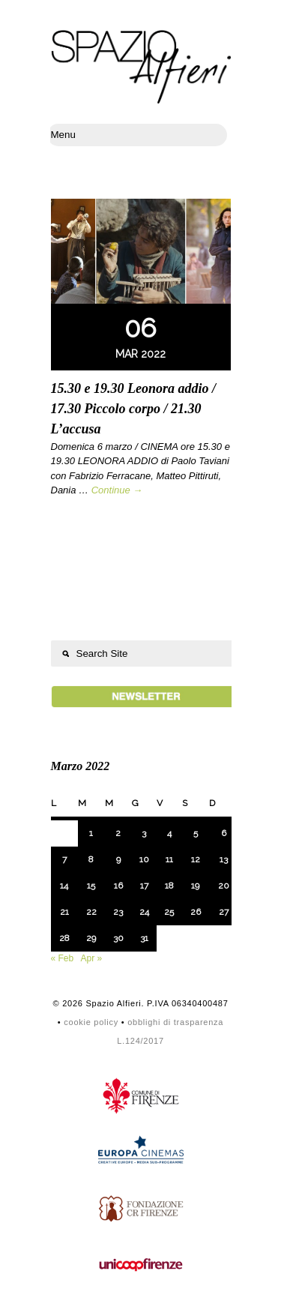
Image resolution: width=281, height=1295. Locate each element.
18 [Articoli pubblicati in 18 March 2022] (169, 885)
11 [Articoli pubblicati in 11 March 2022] (169, 859)
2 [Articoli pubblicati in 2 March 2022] (118, 833)
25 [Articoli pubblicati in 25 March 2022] (169, 912)
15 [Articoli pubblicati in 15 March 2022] (91, 885)
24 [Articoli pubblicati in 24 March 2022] (144, 912)
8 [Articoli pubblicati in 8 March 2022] (91, 859)
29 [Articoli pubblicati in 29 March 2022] (91, 938)
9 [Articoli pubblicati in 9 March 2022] (118, 859)
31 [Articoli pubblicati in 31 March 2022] (144, 938)
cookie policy (91, 1022)
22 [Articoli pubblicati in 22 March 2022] (91, 912)
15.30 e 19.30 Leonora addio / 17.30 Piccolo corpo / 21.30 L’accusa (134, 408)
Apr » (92, 958)
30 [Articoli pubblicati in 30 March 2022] (118, 938)
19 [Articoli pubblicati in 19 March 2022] (195, 885)
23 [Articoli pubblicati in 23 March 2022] (118, 912)
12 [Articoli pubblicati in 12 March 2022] (195, 859)
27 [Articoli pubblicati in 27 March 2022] (224, 912)
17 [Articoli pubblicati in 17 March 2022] (144, 885)
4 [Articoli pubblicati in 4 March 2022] (169, 833)
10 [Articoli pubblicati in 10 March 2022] (144, 859)
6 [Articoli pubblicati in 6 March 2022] (223, 833)
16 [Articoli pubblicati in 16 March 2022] (118, 885)
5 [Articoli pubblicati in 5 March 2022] (195, 833)
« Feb (62, 958)
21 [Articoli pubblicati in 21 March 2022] (64, 912)
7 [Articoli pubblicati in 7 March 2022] (64, 859)
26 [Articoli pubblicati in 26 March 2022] (195, 912)
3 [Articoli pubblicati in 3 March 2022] (144, 833)
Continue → (117, 490)
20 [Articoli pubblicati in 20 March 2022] (223, 885)
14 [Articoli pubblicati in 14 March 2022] (64, 885)
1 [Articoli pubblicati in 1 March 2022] (91, 833)
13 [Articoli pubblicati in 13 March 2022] (224, 859)
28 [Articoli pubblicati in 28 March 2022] (64, 938)
